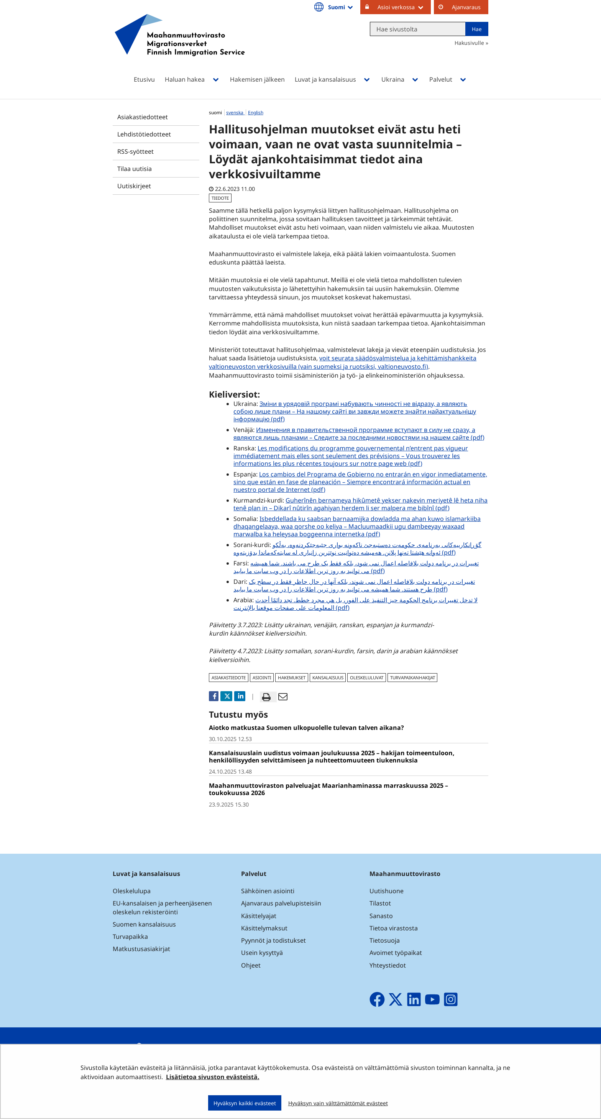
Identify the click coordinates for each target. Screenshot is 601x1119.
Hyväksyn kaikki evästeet (244, 1103)
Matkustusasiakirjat (141, 949)
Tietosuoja (384, 940)
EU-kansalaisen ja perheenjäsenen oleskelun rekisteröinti (162, 907)
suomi (216, 112)
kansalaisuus (327, 677)
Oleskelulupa (132, 891)
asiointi (262, 677)
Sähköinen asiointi (267, 891)
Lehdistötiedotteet (144, 134)
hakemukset (291, 677)
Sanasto (381, 916)
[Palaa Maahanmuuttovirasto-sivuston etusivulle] (180, 45)
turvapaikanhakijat (412, 677)
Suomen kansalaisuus (144, 924)
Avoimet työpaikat (395, 952)
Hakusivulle (469, 42)
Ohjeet (251, 965)
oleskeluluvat (366, 677)
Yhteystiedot (387, 965)
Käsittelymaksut (264, 928)
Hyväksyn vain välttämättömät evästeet (338, 1103)
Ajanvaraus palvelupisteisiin (281, 903)
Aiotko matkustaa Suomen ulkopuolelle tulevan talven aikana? (306, 727)
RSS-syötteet (135, 151)
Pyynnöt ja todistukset (273, 940)
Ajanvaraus (466, 7)
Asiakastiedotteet (142, 117)
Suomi (341, 7)
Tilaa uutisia (134, 168)
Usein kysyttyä (262, 952)
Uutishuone (386, 891)
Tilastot (380, 903)
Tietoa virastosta (393, 928)
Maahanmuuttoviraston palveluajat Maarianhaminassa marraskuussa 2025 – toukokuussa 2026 (328, 789)
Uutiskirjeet (134, 186)
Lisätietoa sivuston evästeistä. (212, 1077)
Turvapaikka (130, 936)
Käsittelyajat (258, 916)
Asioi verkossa (404, 7)
